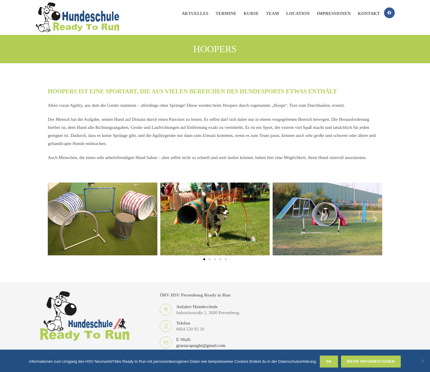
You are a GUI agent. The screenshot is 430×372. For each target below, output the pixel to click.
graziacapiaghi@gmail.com (200, 345)
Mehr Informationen (371, 361)
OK (329, 361)
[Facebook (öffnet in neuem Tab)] (389, 12)
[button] (54, 219)
